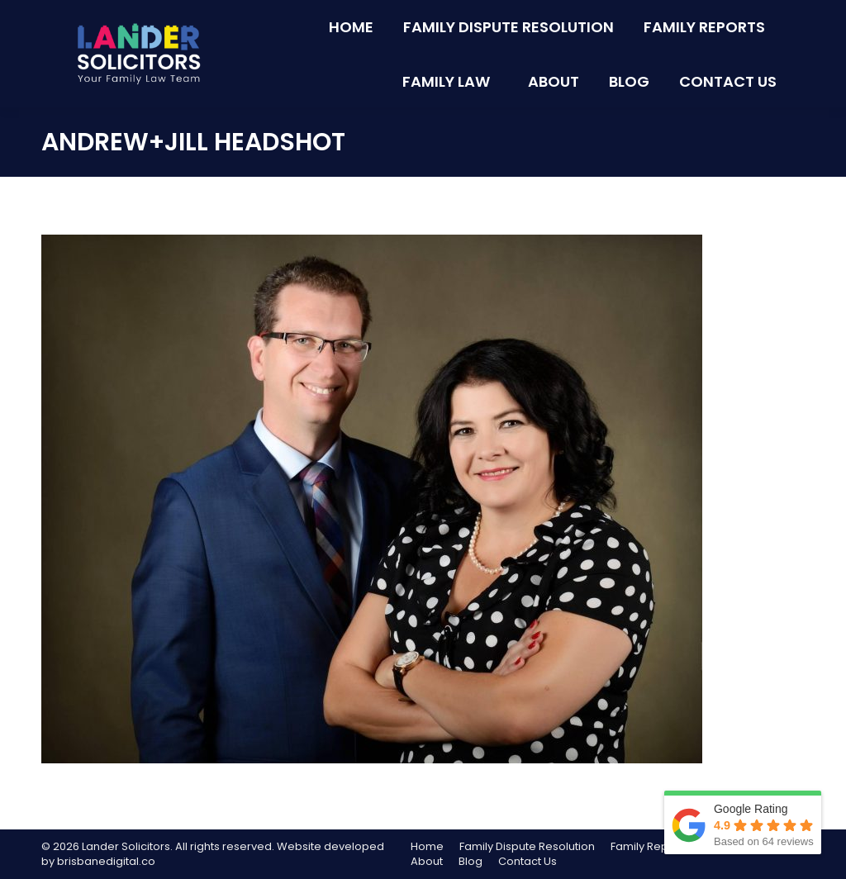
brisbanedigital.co (106, 861)
